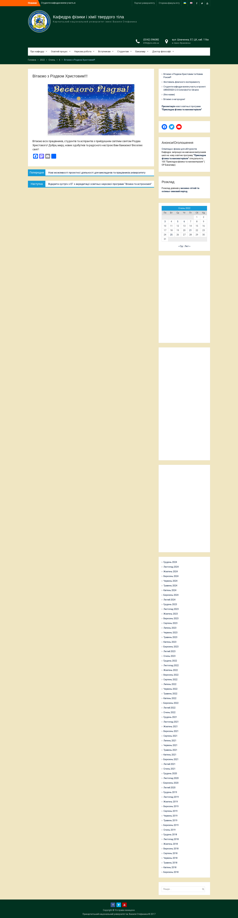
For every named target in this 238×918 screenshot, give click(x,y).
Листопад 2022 (171, 665)
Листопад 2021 (171, 722)
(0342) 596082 (151, 39)
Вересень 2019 (170, 806)
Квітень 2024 (169, 590)
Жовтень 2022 (170, 670)
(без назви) (169, 94)
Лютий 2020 (169, 787)
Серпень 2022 (170, 679)
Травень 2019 (170, 820)
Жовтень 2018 (170, 844)
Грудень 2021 (170, 717)
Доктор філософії (161, 51)
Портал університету (144, 3)
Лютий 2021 (169, 764)
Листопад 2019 (171, 797)
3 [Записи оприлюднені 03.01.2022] (165, 221)
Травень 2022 (170, 693)
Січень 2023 (169, 656)
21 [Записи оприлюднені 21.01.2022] (190, 230)
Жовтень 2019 (170, 801)
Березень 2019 (170, 825)
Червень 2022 (170, 689)
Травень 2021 (170, 750)
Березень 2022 (170, 703)
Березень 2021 (170, 759)
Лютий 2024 (169, 599)
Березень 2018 (170, 872)
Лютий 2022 (169, 707)
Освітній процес (59, 51)
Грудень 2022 (170, 661)
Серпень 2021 (170, 736)
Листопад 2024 (171, 567)
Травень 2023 (170, 637)
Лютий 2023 (169, 651)
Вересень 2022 (170, 675)
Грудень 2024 (170, 562)
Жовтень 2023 (170, 614)
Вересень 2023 (170, 618)
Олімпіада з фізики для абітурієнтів (179, 149)
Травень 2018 (170, 862)
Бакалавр (140, 51)
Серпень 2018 (170, 853)
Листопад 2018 (171, 839)
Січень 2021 (169, 769)
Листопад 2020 (171, 778)
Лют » (187, 246)
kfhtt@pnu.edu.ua (151, 43)
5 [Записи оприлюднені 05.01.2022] (177, 221)
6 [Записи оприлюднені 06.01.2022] (184, 221)
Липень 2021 (169, 740)
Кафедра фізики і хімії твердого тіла (88, 17)
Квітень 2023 (169, 642)
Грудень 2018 (170, 834)
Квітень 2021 (169, 754)
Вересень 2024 (170, 576)
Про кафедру (37, 51)
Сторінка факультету (169, 3)
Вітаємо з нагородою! (174, 99)
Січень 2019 (169, 830)
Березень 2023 (170, 646)
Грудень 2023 (170, 604)
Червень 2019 (170, 816)
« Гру (180, 246)
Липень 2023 (169, 628)
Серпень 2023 (170, 623)
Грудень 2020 (170, 773)
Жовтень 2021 (170, 726)
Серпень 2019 (170, 811)
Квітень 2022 (169, 698)
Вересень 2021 (170, 731)
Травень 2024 (170, 585)
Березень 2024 (170, 595)
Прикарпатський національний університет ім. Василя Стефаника (115, 914)
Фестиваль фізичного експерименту (181, 82)
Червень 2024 (170, 581)
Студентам (123, 51)
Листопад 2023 (171, 609)
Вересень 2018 (170, 848)
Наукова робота (82, 51)
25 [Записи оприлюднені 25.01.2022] (171, 234)
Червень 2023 (170, 632)
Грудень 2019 (170, 792)
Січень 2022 (169, 712)
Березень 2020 (170, 783)
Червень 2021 (170, 745)
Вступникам (104, 51)
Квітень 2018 (169, 867)
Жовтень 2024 (170, 571)
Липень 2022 (169, 684)
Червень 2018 (170, 858)
